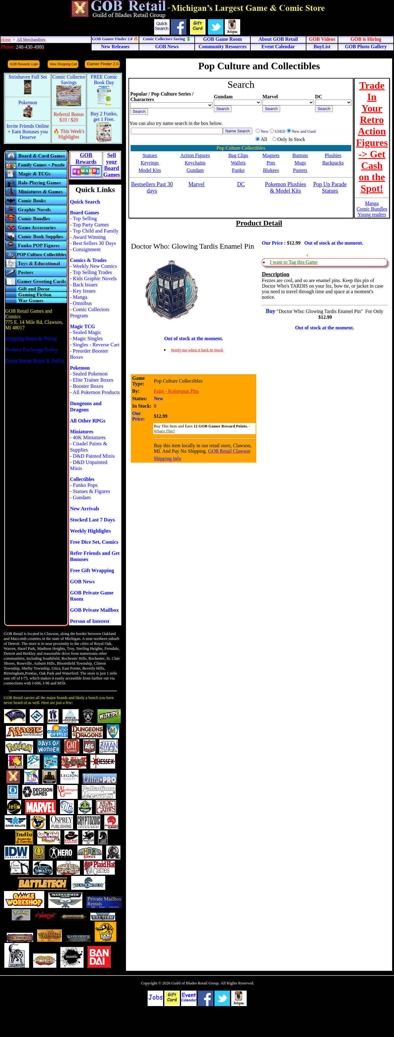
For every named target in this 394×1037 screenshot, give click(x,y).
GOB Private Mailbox (94, 610)
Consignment (87, 249)
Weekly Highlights (90, 531)
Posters (300, 170)
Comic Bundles (372, 209)
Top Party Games (91, 225)
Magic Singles (87, 338)
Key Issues (84, 291)
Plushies (333, 155)
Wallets (238, 162)
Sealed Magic (87, 332)
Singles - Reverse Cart (96, 345)
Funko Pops (85, 485)
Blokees (271, 170)
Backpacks (333, 162)
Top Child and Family (96, 231)
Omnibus (82, 303)
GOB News (82, 582)
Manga (80, 297)
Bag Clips (238, 155)
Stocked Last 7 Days (92, 520)
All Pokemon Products (96, 392)
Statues (150, 155)
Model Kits (150, 170)
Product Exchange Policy (31, 350)
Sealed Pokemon (90, 374)
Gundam (82, 497)
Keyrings (150, 162)
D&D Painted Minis (94, 456)
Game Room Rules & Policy (35, 361)
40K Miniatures (89, 437)
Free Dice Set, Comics (94, 542)
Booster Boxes (88, 386)
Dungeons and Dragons (86, 407)
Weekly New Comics (95, 266)
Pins (271, 162)
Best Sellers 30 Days (94, 243)
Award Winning (89, 237)
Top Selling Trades (92, 272)
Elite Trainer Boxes (93, 380)
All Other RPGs (87, 421)
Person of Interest (89, 621)
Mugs (299, 162)
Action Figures (195, 155)
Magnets (270, 155)
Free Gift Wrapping (92, 570)
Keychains (195, 162)
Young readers (371, 214)
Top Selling (85, 218)
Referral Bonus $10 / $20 (69, 117)
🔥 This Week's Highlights (68, 134)
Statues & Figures (91, 491)
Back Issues (85, 285)
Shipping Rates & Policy (31, 338)
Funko (238, 170)
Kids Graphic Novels (95, 278)
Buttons (300, 155)
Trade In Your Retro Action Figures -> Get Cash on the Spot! (372, 137)
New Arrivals (84, 509)
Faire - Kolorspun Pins (176, 391)
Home (6, 39)
